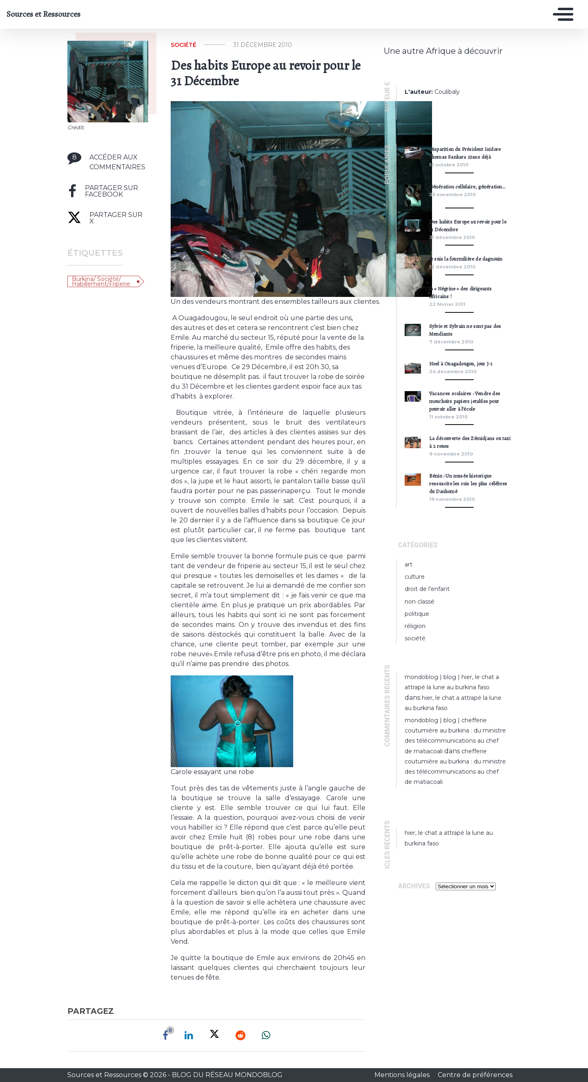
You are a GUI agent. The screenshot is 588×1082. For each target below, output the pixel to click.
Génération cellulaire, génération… (467, 186)
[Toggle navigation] (561, 14)
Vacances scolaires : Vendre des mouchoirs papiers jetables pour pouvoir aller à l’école (464, 401)
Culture (415, 576)
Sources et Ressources (43, 14)
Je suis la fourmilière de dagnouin (466, 258)
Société (183, 45)
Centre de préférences (475, 1075)
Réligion (415, 626)
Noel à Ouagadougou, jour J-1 (461, 363)
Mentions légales (402, 1075)
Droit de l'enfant (427, 589)
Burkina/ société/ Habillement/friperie (101, 281)
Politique (417, 613)
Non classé (419, 601)
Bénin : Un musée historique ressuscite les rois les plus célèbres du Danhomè (468, 483)
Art (408, 564)
